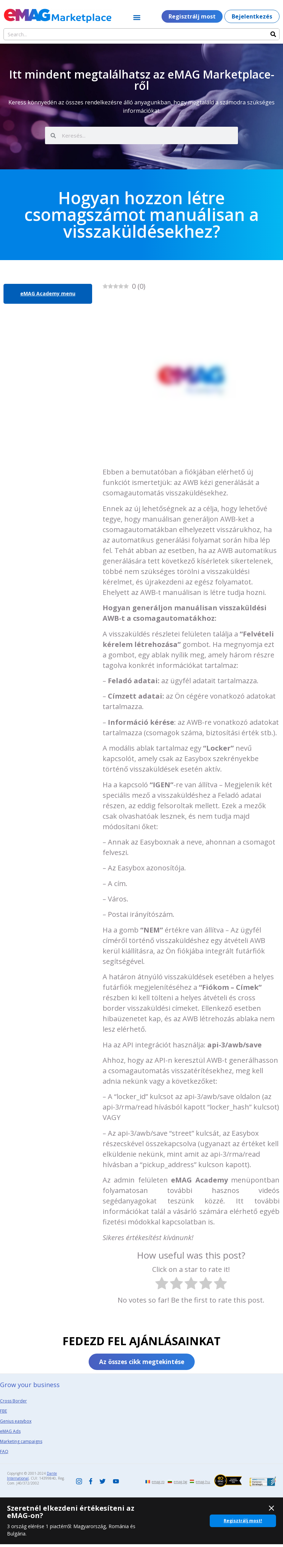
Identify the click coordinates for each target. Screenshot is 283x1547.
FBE (3, 1414)
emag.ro (158, 1484)
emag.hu (203, 1484)
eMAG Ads (10, 1434)
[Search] (273, 34)
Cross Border (13, 1404)
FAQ (4, 1454)
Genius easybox (15, 1424)
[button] (136, 17)
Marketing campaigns (21, 1444)
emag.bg (180, 1484)
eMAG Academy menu (47, 293)
